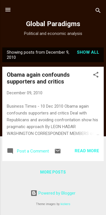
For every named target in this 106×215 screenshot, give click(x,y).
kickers (65, 204)
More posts (53, 172)
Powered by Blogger (53, 193)
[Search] (98, 11)
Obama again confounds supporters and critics (38, 78)
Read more (87, 150)
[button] (95, 75)
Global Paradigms (53, 24)
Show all (88, 52)
